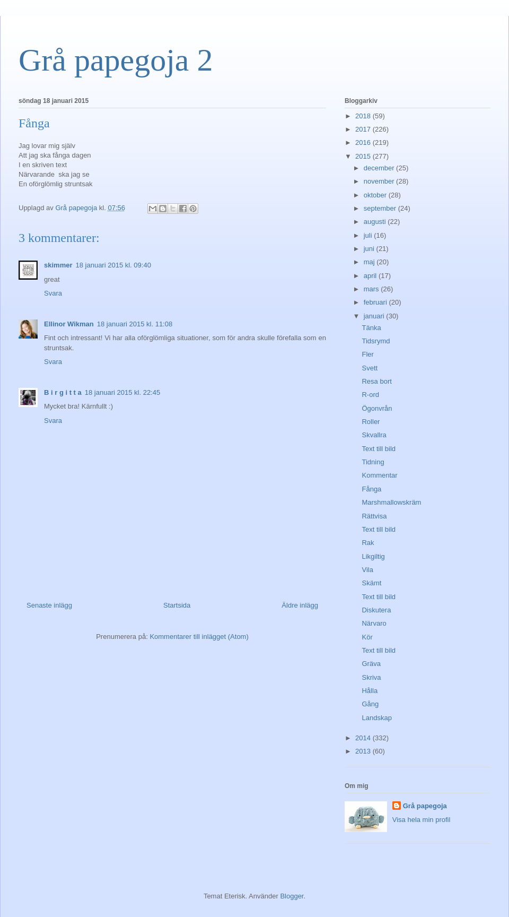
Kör (367, 637)
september (381, 208)
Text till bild (379, 449)
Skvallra (374, 435)
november (380, 181)
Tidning (373, 462)
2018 (364, 116)
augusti (376, 222)
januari (375, 316)
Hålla (370, 691)
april (371, 276)
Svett (370, 368)
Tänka (371, 328)
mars (372, 289)
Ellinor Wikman (69, 324)
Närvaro (374, 623)
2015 (364, 156)
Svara (53, 293)
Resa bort (376, 381)
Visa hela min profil (421, 820)
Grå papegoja (425, 806)
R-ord (370, 395)
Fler (367, 354)
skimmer (58, 265)
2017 (364, 129)
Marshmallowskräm (391, 502)
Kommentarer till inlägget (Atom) (199, 637)
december (380, 168)
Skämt (371, 583)
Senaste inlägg (49, 605)
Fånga (371, 489)
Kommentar (379, 475)
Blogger (291, 896)
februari (376, 302)
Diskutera (376, 610)
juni (370, 249)
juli (369, 235)
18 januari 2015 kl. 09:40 (113, 265)
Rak (368, 543)
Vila (367, 570)
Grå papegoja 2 (116, 59)
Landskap (376, 718)
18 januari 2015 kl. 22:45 (122, 392)
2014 (364, 738)
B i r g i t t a (63, 392)
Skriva (371, 677)
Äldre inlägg (300, 605)
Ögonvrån (377, 408)
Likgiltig (373, 556)
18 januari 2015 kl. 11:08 (134, 324)
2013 (364, 751)
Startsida (176, 605)
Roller (371, 422)
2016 (364, 142)
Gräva (371, 664)
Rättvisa (374, 516)
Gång (370, 704)
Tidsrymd (376, 341)
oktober (376, 195)
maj (370, 262)
